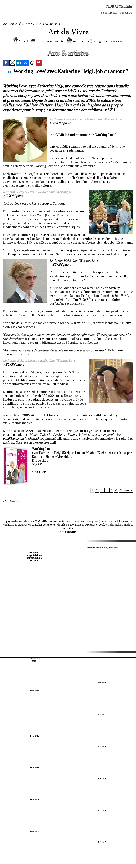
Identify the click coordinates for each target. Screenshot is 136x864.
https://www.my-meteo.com (106, 548)
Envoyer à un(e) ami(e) (45, 41)
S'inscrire (125, 12)
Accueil (8, 24)
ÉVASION (27, 24)
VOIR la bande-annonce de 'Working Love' (86, 135)
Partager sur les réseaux (107, 41)
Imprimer (76, 41)
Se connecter (109, 12)
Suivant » (126, 490)
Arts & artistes (50, 24)
